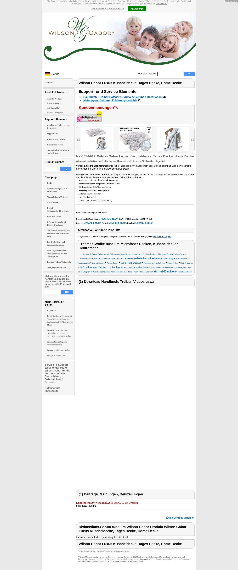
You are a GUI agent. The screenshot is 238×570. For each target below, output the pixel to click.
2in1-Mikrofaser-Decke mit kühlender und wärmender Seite (58, 233)
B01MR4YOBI (146, 219)
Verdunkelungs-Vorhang (57, 197)
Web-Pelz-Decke (54, 217)
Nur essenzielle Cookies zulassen (107, 8)
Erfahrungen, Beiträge (56, 139)
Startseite (142, 73)
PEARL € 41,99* (110, 218)
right (192, 139)
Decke (49, 183)
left (78, 139)
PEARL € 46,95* (145, 223)
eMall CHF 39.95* (117, 223)
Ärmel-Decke (52, 202)
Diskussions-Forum (55, 145)
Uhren (56, 356)
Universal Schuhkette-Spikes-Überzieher (59, 333)
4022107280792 (131, 219)
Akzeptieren (136, 8)
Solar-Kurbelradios (58, 350)
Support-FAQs (53, 134)
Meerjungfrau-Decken (56, 267)
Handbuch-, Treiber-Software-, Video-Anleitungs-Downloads (122, 97)
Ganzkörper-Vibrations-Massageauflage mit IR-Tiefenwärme (57, 253)
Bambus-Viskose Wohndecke (59, 262)
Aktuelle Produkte (54, 99)
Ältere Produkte (54, 103)
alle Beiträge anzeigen (181, 517)
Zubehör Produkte (54, 112)
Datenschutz (161, 3)
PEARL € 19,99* (162, 236)
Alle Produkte (53, 108)
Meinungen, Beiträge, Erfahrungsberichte (110, 100)
